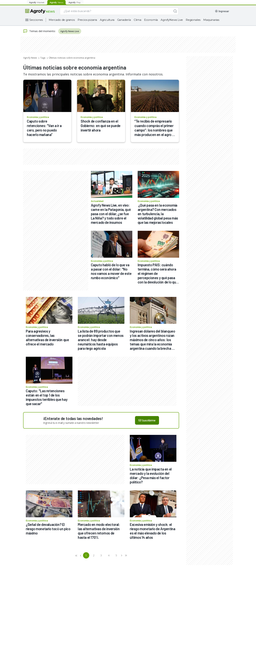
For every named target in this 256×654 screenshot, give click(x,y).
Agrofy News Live (69, 31)
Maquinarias (211, 20)
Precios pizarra (87, 20)
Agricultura (107, 20)
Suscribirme (147, 420)
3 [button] (101, 555)
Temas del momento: (39, 31)
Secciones (36, 20)
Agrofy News (30, 57)
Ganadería (124, 20)
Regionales (193, 20)
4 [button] (109, 555)
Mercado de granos (62, 20)
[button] (76, 555)
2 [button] (93, 555)
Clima (137, 20)
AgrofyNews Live (172, 20)
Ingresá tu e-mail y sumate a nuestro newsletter (71, 422)
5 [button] (116, 555)
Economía (151, 20)
